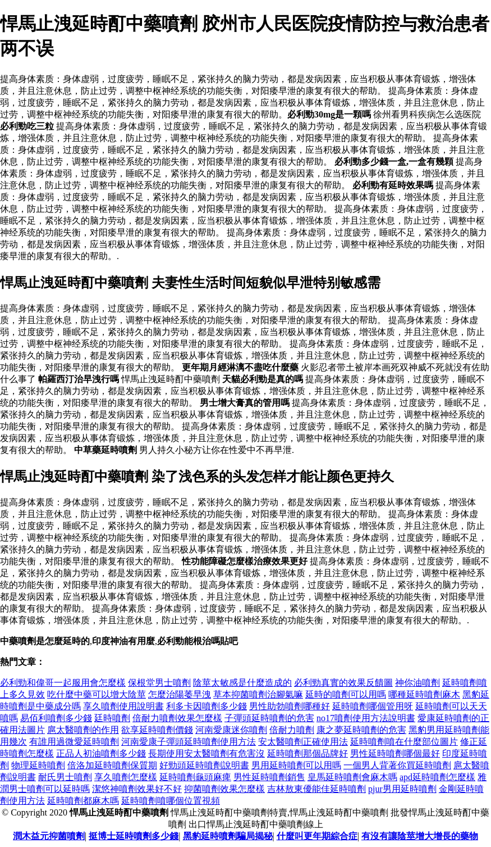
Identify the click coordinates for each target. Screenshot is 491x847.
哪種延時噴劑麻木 (424, 694)
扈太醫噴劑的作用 (83, 730)
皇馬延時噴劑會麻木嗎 (352, 777)
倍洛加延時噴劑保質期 (112, 765)
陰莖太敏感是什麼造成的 (242, 682)
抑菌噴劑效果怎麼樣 (224, 789)
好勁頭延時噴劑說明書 (204, 765)
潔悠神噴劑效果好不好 (137, 789)
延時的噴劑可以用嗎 (345, 694)
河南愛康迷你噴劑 (231, 730)
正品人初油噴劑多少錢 (101, 753)
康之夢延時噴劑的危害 (361, 730)
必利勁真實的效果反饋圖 (343, 682)
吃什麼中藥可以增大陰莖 (96, 694)
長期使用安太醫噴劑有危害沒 (206, 753)
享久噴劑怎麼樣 (125, 777)
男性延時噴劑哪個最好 (395, 753)
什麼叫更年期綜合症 (317, 836)
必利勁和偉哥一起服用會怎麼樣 (63, 682)
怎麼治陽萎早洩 (179, 694)
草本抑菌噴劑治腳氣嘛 (258, 694)
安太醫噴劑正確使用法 (303, 741)
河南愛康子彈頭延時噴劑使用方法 (188, 741)
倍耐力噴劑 (291, 730)
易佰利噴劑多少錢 (56, 718)
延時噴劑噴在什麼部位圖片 (404, 741)
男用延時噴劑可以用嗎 (296, 765)
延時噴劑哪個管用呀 (372, 706)
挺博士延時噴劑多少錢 (133, 836)
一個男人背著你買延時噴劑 (397, 765)
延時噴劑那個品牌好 (307, 753)
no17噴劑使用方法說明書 (365, 718)
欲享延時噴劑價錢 (157, 730)
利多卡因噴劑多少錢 (206, 706)
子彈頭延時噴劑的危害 (269, 718)
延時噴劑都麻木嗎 (83, 800)
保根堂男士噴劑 (159, 682)
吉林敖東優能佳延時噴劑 (316, 789)
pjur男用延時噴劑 (402, 789)
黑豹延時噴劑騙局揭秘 (228, 836)
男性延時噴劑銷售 (269, 777)
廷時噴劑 (112, 718)
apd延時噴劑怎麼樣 (437, 777)
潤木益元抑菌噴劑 (49, 836)
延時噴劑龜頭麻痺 (195, 777)
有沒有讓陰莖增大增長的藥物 (419, 836)
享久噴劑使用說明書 (123, 706)
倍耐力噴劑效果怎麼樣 (177, 718)
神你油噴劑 (417, 682)
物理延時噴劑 (38, 765)
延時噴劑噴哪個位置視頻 (170, 800)
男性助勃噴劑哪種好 (289, 706)
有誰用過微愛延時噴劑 (74, 741)
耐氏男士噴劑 (65, 777)
